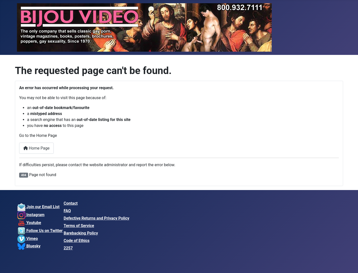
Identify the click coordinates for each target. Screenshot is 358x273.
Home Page (36, 148)
